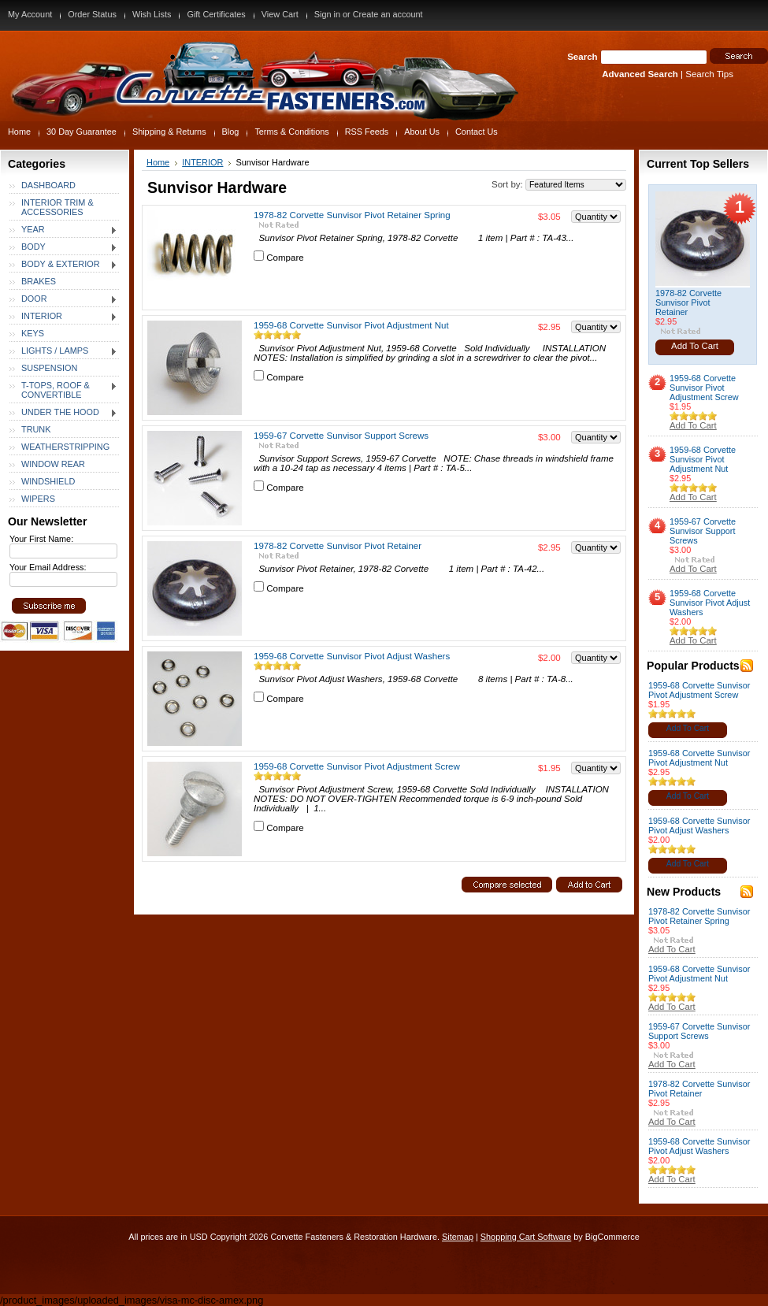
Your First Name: (41, 539)
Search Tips (709, 74)
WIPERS (38, 498)
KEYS (32, 333)
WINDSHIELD (48, 481)
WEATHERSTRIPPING (65, 446)
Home (158, 162)
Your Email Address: (48, 567)
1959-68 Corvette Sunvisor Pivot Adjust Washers (352, 656)
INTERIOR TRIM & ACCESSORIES (57, 207)
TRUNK (35, 429)
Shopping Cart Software (525, 1236)
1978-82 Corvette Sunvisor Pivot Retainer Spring (352, 215)
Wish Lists (152, 14)
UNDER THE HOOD (63, 412)
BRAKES (38, 281)
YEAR (63, 230)
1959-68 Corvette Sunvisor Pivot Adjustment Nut (351, 325)
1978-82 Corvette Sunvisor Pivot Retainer (337, 546)
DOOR (63, 299)
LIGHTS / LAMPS (63, 351)
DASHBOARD (48, 185)
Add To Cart (694, 346)
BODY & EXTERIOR (63, 264)
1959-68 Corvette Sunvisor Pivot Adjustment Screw (357, 766)
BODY (63, 247)
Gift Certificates (216, 14)
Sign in (327, 14)
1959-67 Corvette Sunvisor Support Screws (341, 435)
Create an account (388, 14)
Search (582, 56)
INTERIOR (63, 316)
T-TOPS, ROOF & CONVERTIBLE (63, 389)
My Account (30, 14)
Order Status (92, 14)
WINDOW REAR (53, 464)
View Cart (280, 14)
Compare (285, 257)
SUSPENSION (49, 368)
